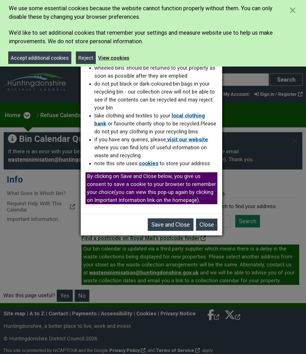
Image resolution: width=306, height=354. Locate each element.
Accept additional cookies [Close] (40, 58)
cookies (150, 163)
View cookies (113, 58)
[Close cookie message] (292, 10)
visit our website (189, 139)
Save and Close (172, 224)
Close (208, 224)
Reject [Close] (85, 58)
